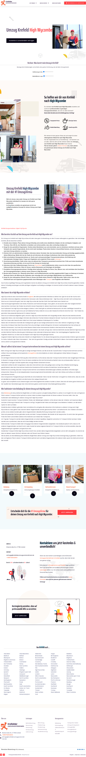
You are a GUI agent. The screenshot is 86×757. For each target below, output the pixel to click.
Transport (49, 279)
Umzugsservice (44, 3)
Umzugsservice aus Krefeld (56, 565)
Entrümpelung (28, 487)
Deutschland (38, 265)
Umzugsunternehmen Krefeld (15, 755)
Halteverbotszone (50, 487)
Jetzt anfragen (67, 512)
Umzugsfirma (32, 353)
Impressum (77, 755)
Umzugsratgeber (56, 3)
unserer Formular (62, 145)
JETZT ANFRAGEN (20, 616)
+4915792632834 (11, 558)
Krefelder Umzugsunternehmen (8, 228)
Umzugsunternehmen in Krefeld (50, 558)
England (18, 228)
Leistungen (33, 3)
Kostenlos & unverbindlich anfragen (21, 41)
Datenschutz (83, 755)
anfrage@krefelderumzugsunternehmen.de (20, 555)
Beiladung (7, 393)
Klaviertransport (71, 487)
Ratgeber (72, 755)
